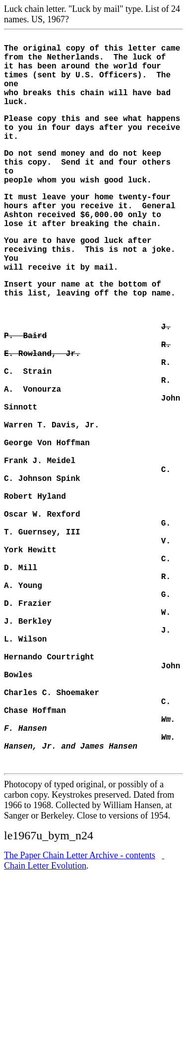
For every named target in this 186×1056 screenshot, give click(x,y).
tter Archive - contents (79, 1000)
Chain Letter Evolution (84, 1005)
